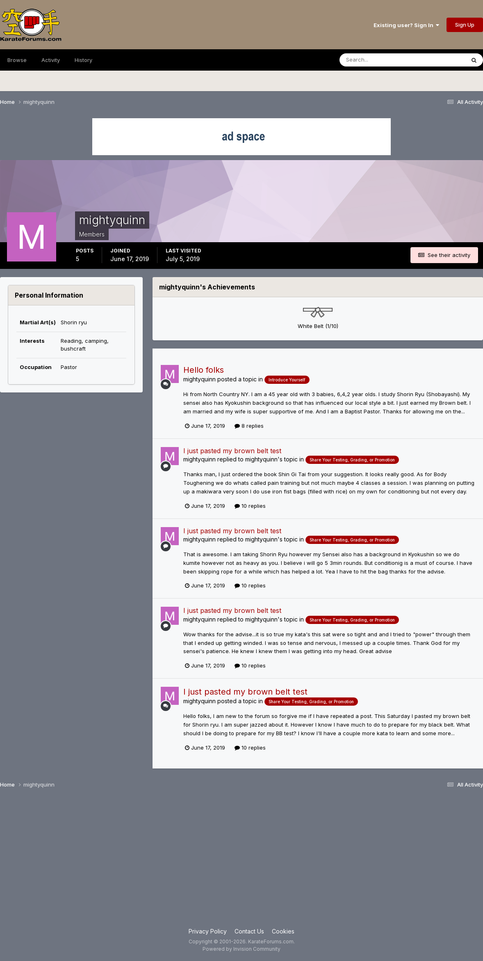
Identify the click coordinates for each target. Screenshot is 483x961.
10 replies (250, 505)
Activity (50, 60)
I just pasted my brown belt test (232, 451)
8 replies (249, 425)
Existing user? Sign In (406, 25)
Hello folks (203, 370)
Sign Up (464, 24)
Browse (17, 60)
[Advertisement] (241, 861)
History (83, 60)
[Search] (379, 60)
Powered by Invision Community (241, 949)
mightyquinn (199, 379)
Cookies (283, 931)
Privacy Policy (208, 931)
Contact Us (249, 931)
